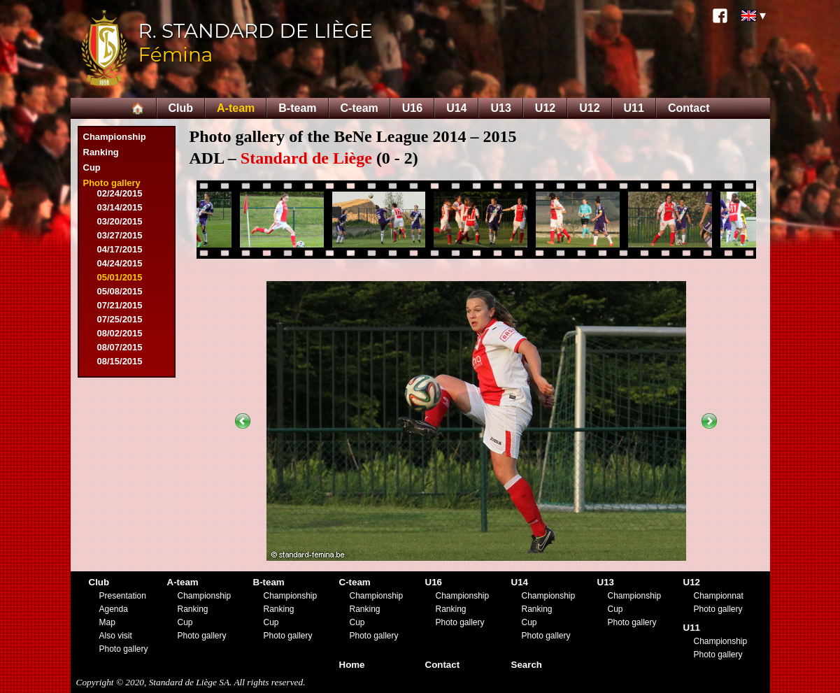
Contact (689, 108)
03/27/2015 (120, 235)
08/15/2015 (120, 361)
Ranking (101, 152)
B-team (297, 108)
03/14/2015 (120, 207)
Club (181, 108)
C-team (359, 108)
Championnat (718, 596)
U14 (456, 108)
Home (352, 664)
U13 (500, 108)
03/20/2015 (120, 221)
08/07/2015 (120, 347)
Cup (92, 167)
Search (526, 664)
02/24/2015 (120, 193)
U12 (545, 108)
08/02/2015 (120, 333)
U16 (412, 108)
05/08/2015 (120, 291)
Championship (114, 136)
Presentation (122, 596)
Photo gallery (112, 183)
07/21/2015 (120, 305)
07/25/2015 (120, 319)
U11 (634, 108)
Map (107, 622)
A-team (236, 108)
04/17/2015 (120, 249)
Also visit (115, 636)
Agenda (113, 609)
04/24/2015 (120, 263)
